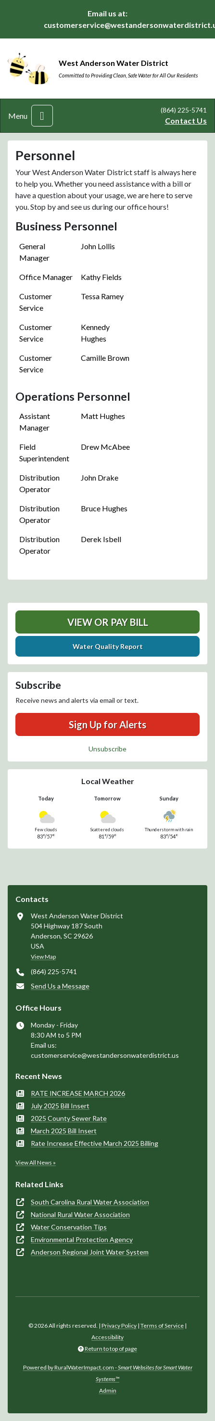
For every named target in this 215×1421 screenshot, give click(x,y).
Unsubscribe (107, 749)
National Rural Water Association (80, 1214)
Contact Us (186, 120)
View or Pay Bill (107, 622)
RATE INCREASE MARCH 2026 (78, 1093)
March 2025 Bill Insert (64, 1131)
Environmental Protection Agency (82, 1239)
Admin (107, 1390)
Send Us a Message (60, 986)
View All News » (35, 1162)
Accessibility (107, 1337)
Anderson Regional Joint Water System (90, 1252)
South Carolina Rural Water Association (90, 1202)
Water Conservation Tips (69, 1227)
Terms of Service (162, 1325)
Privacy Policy (119, 1325)
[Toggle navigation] (42, 116)
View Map (43, 956)
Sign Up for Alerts (107, 724)
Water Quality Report (108, 646)
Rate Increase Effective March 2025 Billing (94, 1143)
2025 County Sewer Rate (69, 1118)
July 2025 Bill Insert (60, 1106)
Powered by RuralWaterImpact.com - (107, 1373)
